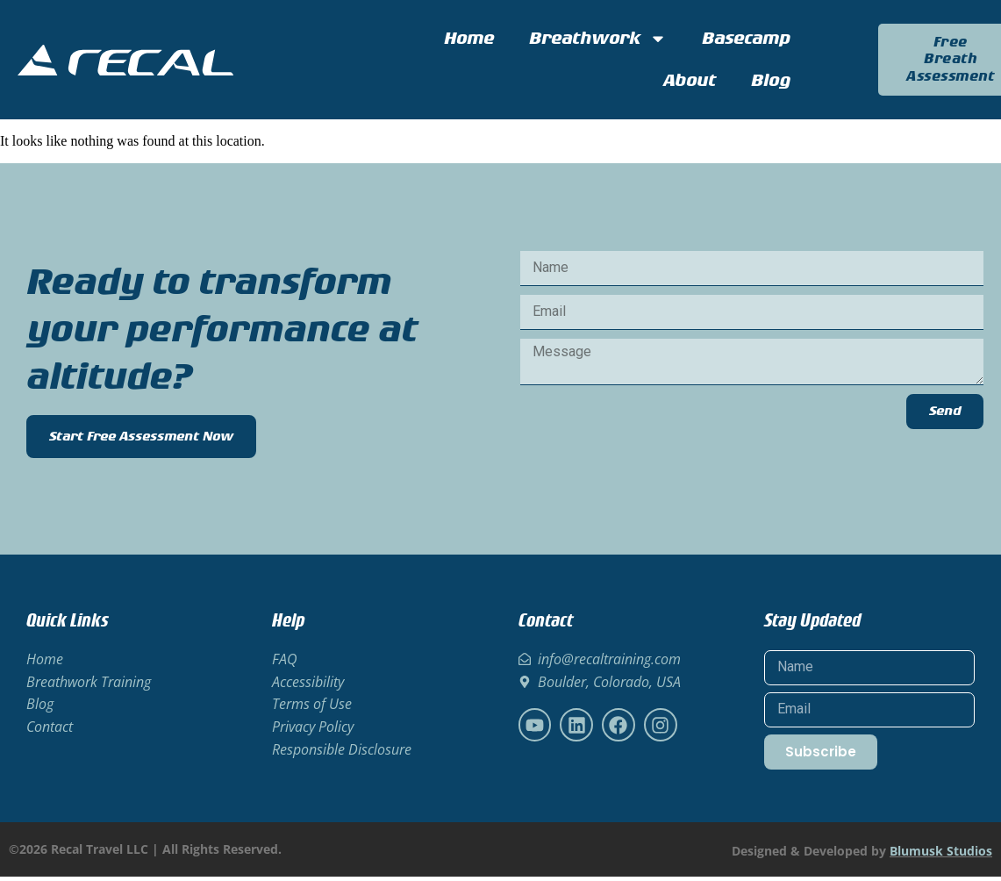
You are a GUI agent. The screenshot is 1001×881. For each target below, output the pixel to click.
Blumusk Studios (941, 855)
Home (469, 38)
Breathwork (598, 38)
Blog (770, 81)
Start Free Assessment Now (141, 441)
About (689, 81)
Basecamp (746, 38)
